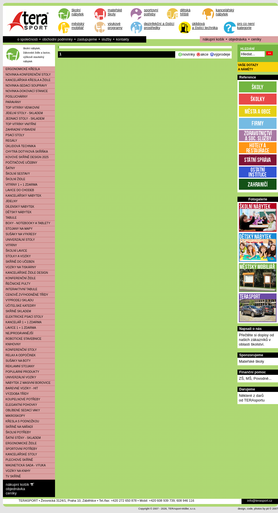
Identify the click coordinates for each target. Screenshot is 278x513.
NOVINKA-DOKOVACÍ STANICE (25, 91)
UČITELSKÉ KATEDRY (19, 305)
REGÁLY (10, 140)
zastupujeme (87, 39)
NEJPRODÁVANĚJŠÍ (18, 333)
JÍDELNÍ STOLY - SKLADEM (23, 113)
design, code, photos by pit (253, 508)
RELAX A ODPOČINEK (19, 355)
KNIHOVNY (12, 344)
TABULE (10, 217)
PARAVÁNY (12, 102)
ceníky (256, 39)
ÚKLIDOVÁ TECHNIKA (19, 146)
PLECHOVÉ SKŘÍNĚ (18, 459)
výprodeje (222, 54)
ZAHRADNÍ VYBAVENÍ (19, 129)
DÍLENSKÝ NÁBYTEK (18, 206)
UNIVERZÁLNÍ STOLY (19, 239)
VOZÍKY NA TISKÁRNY (19, 267)
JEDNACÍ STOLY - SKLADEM (23, 118)
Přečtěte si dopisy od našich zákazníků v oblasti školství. (256, 339)
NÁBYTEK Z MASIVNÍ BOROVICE (26, 382)
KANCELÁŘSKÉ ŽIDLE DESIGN (25, 272)
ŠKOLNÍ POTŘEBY (17, 432)
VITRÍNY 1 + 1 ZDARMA (20, 184)
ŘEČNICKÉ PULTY (16, 283)
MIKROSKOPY (14, 415)
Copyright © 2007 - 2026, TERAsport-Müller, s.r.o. (167, 508)
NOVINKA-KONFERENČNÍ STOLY (27, 74)
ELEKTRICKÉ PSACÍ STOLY (23, 316)
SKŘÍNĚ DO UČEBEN (18, 261)
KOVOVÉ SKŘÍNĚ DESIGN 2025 (26, 157)
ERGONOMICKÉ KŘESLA (21, 69)
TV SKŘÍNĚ (12, 476)
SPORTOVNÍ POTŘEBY (20, 448)
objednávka (237, 39)
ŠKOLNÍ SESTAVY (16, 173)
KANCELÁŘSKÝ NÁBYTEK (22, 195)
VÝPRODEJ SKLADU (18, 300)
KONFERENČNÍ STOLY (20, 349)
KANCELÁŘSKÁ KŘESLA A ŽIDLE (26, 80)
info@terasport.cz (259, 500)
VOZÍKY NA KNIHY (16, 470)
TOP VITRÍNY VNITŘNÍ (19, 124)
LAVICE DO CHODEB (18, 190)
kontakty (122, 39)
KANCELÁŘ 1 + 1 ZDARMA (22, 322)
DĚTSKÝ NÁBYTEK (17, 212)
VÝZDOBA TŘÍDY (16, 393)
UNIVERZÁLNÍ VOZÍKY (19, 377)
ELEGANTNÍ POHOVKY (20, 404)
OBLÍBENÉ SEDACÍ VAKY (21, 410)
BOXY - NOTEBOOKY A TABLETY (26, 223)
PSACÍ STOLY (13, 135)
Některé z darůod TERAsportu (252, 397)
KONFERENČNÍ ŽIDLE (19, 278)
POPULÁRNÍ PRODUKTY (21, 371)
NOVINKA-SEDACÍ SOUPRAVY (25, 85)
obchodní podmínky (57, 39)
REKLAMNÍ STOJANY (18, 366)
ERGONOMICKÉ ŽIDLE (20, 443)
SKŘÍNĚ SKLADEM (17, 311)
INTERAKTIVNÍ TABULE (20, 289)
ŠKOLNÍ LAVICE (15, 250)
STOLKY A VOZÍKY (17, 256)
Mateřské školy (251, 361)
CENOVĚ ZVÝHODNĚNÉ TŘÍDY (25, 294)
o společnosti (27, 39)
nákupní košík (213, 39)
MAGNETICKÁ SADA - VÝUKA (24, 465)
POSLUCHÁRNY (15, 96)
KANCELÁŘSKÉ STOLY (20, 454)
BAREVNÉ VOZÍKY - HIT (20, 388)
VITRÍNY (10, 245)
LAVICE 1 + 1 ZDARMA (19, 327)
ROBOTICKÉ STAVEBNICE (22, 338)
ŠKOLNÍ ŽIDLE (14, 179)
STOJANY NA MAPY (17, 228)
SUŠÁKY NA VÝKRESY (19, 234)
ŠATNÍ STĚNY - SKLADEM (22, 437)
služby (106, 39)
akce (204, 54)
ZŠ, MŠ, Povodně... (255, 378)
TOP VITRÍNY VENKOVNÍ (21, 107)
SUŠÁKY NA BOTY (17, 360)
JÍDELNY (10, 201)
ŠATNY (9, 168)
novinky (188, 54)
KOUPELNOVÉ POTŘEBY (21, 399)
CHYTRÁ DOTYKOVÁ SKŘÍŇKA (25, 151)
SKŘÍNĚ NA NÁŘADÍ (18, 426)
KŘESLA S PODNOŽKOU (21, 421)
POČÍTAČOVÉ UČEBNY (20, 162)
